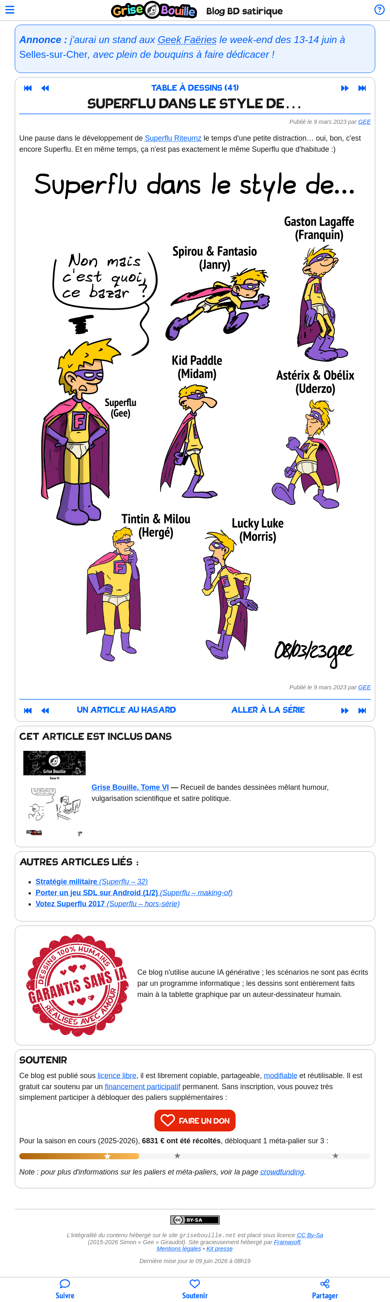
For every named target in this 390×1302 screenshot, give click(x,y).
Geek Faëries (187, 39)
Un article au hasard (126, 710)
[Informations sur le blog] (379, 10)
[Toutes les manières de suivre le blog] (65, 1290)
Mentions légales (179, 1249)
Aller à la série (268, 710)
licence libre (117, 1076)
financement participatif (142, 1087)
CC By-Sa (310, 1236)
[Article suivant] (344, 88)
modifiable (280, 1076)
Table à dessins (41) (195, 88)
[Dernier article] (362, 88)
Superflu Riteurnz (173, 138)
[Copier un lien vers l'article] (325, 1290)
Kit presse (219, 1249)
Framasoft (287, 1243)
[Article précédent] (45, 88)
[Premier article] (27, 88)
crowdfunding (282, 1172)
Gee (364, 122)
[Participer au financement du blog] (195, 1290)
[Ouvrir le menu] (9, 10)
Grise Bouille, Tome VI (130, 787)
